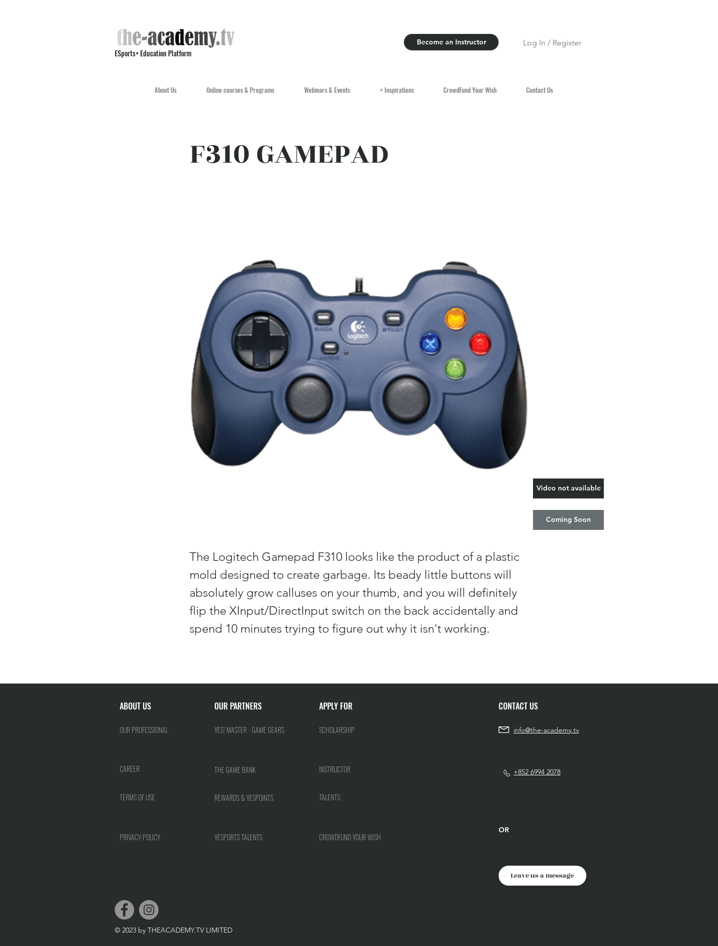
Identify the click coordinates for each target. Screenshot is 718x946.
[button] (568, 488)
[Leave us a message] (542, 876)
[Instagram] (149, 910)
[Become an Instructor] (451, 42)
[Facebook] (124, 910)
